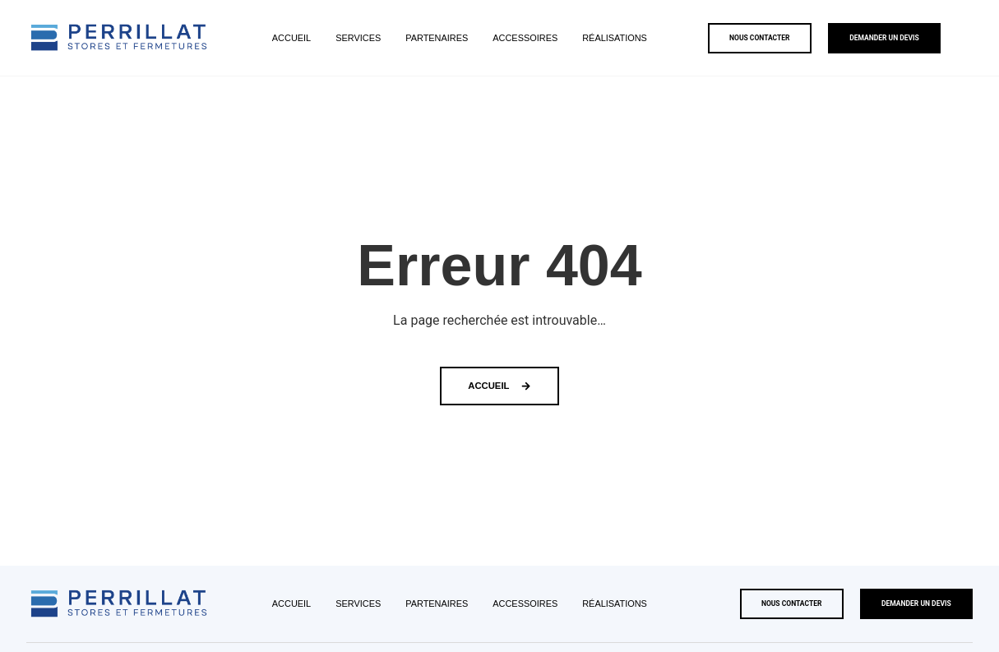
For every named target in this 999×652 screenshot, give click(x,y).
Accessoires (525, 38)
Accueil (291, 38)
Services (358, 38)
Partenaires (436, 38)
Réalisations (614, 38)
